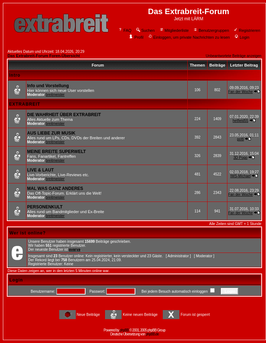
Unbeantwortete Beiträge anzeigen (233, 56)
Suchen (145, 30)
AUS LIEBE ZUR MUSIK (51, 133)
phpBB (124, 330)
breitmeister (55, 95)
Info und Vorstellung (48, 85)
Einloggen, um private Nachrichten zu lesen (189, 37)
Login (241, 37)
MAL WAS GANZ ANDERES (55, 188)
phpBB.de (152, 334)
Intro (15, 75)
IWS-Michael (240, 176)
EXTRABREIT (24, 104)
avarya (74, 249)
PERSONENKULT (44, 206)
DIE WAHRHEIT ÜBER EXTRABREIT (64, 114)
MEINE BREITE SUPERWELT (56, 151)
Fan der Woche (240, 92)
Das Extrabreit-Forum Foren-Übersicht (44, 56)
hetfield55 (240, 121)
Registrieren (247, 30)
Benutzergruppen (211, 30)
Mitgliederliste (174, 30)
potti (240, 139)
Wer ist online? (27, 233)
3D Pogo (241, 158)
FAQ (124, 30)
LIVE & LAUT (40, 170)
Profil (136, 37)
